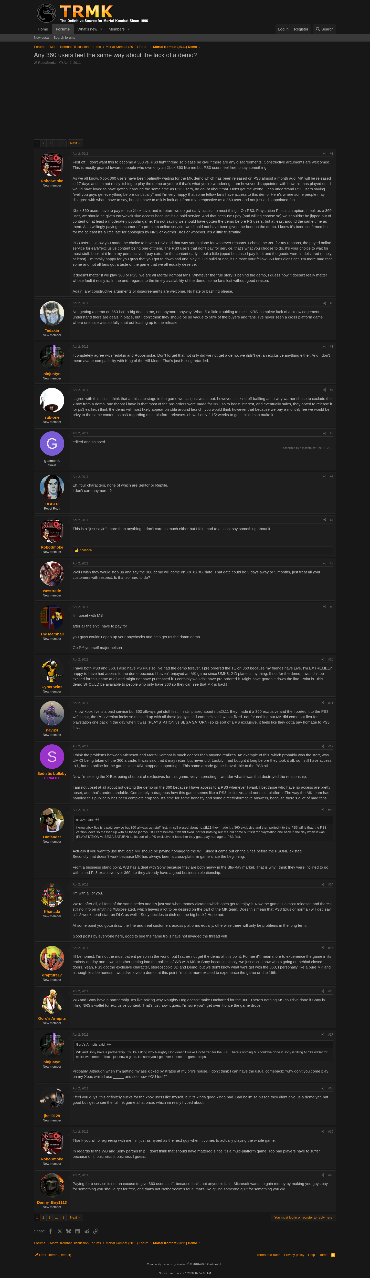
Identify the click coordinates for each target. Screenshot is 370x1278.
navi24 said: (85, 820)
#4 (331, 390)
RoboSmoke (47, 63)
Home (43, 29)
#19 (330, 1131)
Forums (63, 29)
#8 (331, 563)
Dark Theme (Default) (53, 1255)
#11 (330, 703)
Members (117, 29)
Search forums (64, 37)
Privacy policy (294, 1255)
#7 (331, 520)
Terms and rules (268, 1255)
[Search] (324, 29)
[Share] (324, 154)
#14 (330, 884)
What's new (87, 29)
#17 (330, 1034)
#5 (331, 433)
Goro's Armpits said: (91, 1044)
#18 (330, 1088)
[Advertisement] (185, 103)
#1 (331, 154)
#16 (330, 991)
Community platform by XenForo (185, 1264)
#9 (331, 607)
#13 (330, 810)
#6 (331, 477)
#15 (330, 948)
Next (73, 143)
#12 (330, 746)
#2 (331, 303)
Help (311, 1255)
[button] (101, 29)
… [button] (56, 143)
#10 (330, 659)
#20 (330, 1175)
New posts (42, 37)
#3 (331, 346)
